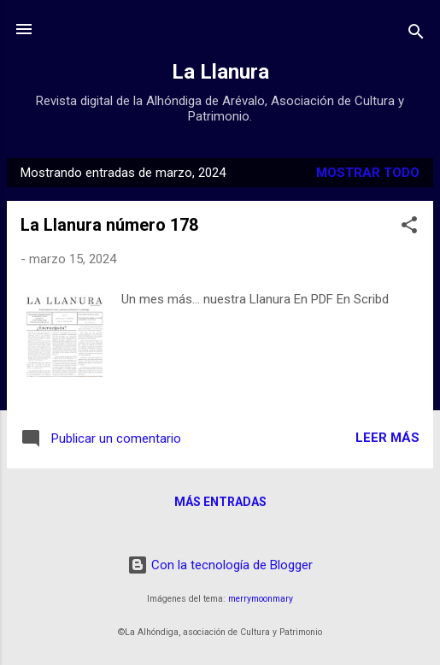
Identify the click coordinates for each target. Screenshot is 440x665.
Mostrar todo (367, 172)
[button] (409, 228)
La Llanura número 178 (109, 225)
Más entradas (220, 502)
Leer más (387, 437)
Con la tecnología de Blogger (220, 565)
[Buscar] (416, 35)
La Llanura (220, 72)
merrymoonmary (260, 598)
